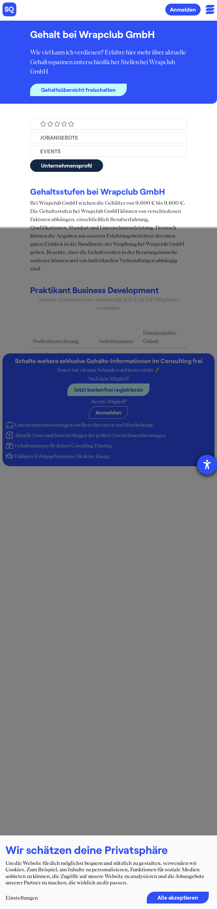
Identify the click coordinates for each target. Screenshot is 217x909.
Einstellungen (21, 898)
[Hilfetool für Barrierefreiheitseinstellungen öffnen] (207, 465)
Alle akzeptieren (177, 897)
